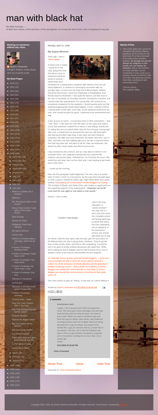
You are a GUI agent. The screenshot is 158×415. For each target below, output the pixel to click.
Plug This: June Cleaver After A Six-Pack (22, 304)
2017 (12, 118)
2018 (12, 114)
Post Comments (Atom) (70, 370)
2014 (12, 130)
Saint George (18, 217)
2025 (12, 87)
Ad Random (17, 283)
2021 (12, 103)
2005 (12, 373)
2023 (12, 95)
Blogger (123, 404)
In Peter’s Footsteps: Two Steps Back (23, 261)
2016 (12, 122)
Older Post (103, 363)
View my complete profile (18, 73)
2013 (12, 134)
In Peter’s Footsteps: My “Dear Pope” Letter (22, 267)
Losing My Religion (20, 348)
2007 (12, 365)
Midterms (16, 198)
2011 (12, 142)
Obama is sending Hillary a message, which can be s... (24, 241)
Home (79, 363)
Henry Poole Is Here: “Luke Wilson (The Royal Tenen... (24, 210)
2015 (12, 126)
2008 (12, 153)
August (15, 172)
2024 (12, 91)
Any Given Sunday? (21, 334)
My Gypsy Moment (20, 231)
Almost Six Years (19, 220)
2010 (12, 145)
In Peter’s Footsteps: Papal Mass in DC (24, 255)
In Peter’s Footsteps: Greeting (21, 294)
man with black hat (44, 18)
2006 (12, 369)
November (17, 161)
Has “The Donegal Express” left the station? (24, 310)
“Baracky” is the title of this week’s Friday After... (23, 287)
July (14, 176)
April (14, 188)
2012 (12, 138)
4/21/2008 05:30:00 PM (67, 345)
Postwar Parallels (19, 316)
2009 (12, 149)
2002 (12, 385)
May (14, 184)
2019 (12, 110)
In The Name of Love (21, 344)
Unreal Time (17, 235)
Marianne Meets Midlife (22, 330)
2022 (12, 99)
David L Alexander (18, 66)
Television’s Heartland (21, 279)
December (17, 157)
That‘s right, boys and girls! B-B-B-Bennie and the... (24, 338)
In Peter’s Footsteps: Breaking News (21, 248)
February (16, 357)
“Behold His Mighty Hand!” (23, 319)
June (14, 180)
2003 (12, 381)
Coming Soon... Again (21, 299)
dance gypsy (54, 59)
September (17, 168)
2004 (12, 377)
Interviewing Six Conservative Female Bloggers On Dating (81, 182)
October (16, 165)
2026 (12, 83)
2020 (12, 106)
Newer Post (55, 363)
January (16, 360)
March (15, 353)
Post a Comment (61, 351)
